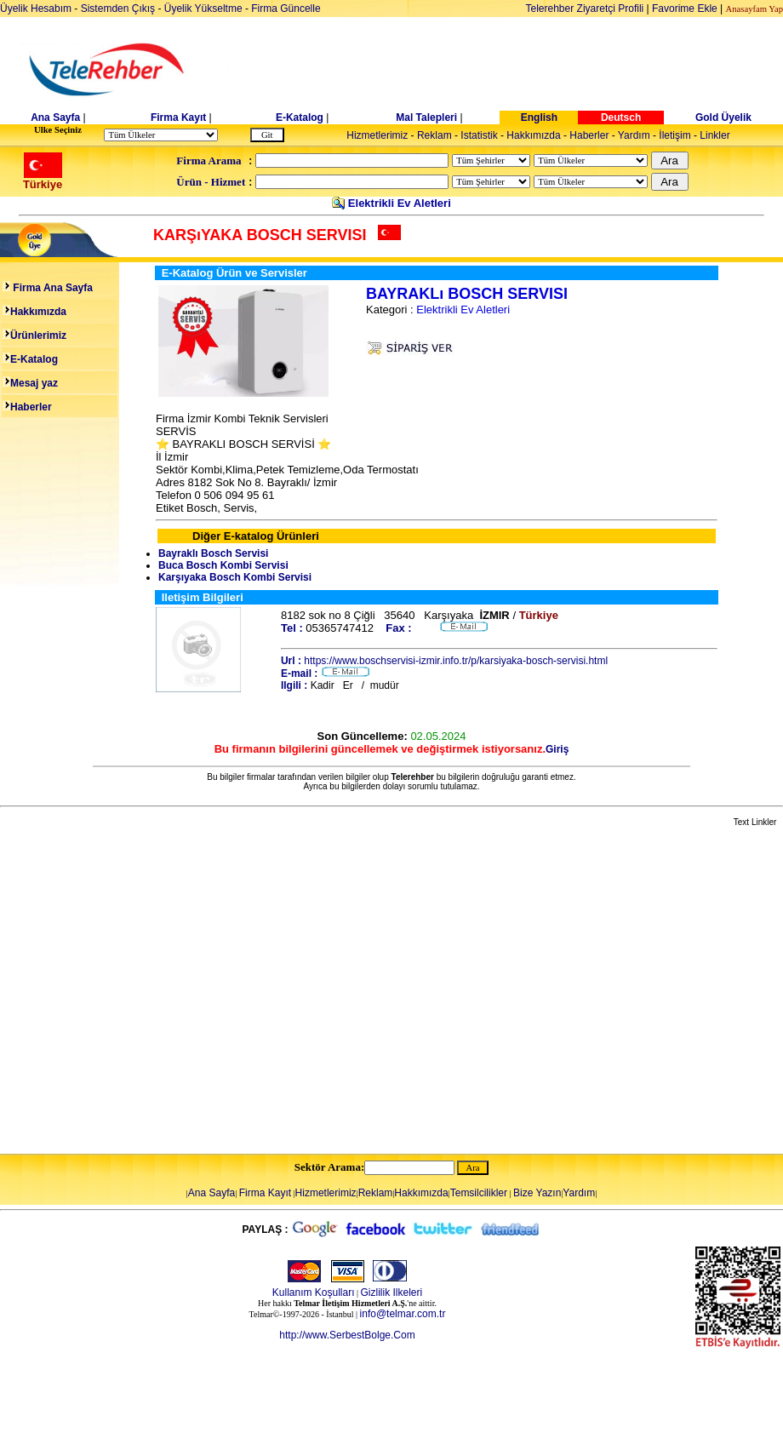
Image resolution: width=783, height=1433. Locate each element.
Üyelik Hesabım (35, 8)
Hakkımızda (533, 135)
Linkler (714, 135)
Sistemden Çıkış (118, 8)
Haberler (589, 135)
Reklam (434, 135)
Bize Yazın (537, 1193)
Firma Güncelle (285, 8)
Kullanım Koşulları (313, 1292)
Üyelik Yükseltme (203, 8)
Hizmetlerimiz (377, 135)
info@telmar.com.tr (403, 1314)
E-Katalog (299, 117)
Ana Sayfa (55, 117)
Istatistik (478, 135)
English (539, 117)
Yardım (634, 135)
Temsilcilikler (478, 1193)
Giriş (557, 749)
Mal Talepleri (426, 117)
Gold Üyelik (723, 117)
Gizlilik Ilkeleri (392, 1292)
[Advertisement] (159, 991)
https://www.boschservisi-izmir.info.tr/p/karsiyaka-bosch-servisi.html (456, 661)
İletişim (674, 135)
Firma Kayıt (178, 117)
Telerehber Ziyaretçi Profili (585, 8)
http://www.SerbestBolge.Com (346, 1335)
